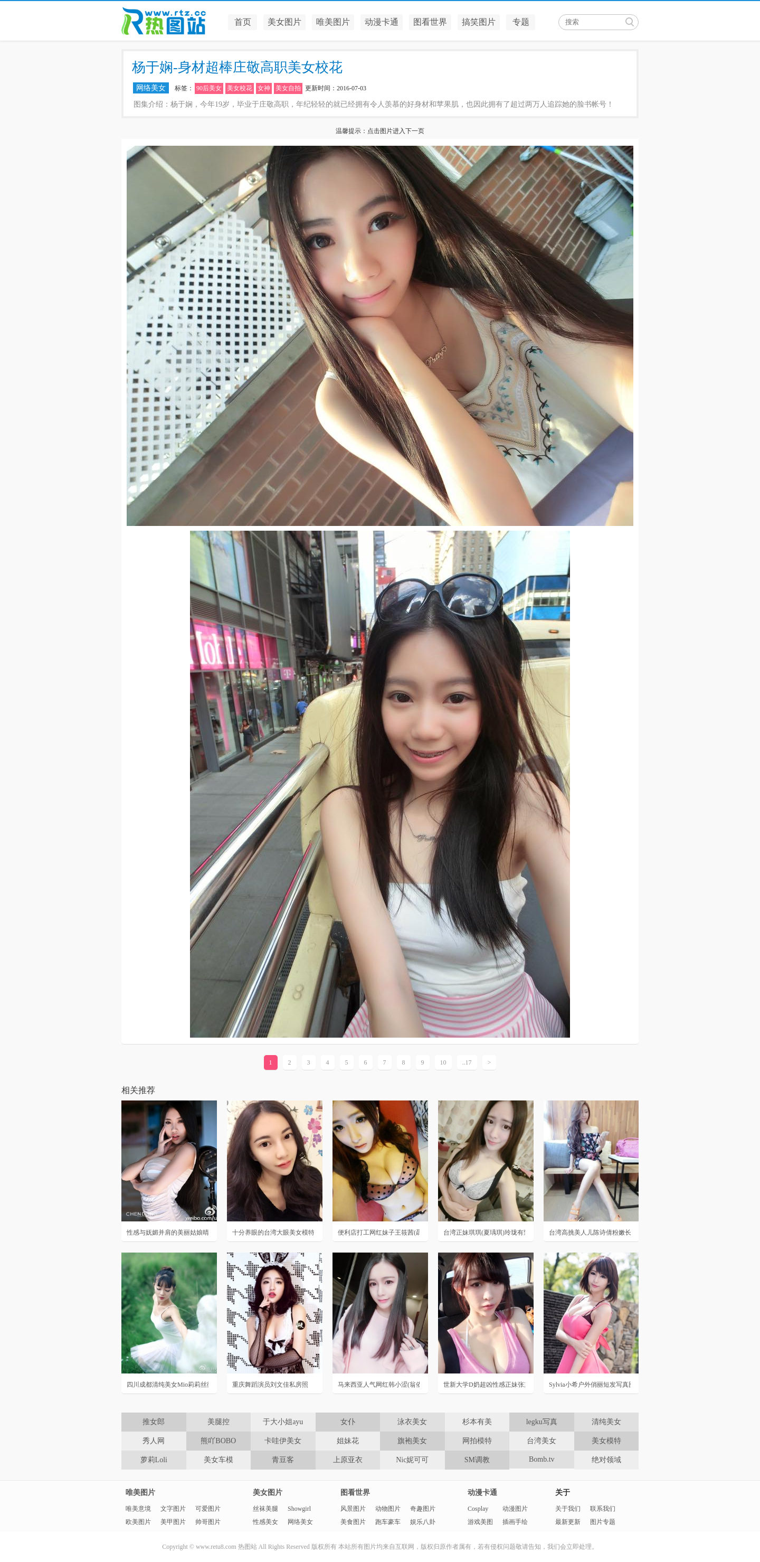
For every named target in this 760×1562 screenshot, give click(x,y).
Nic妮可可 (412, 1460)
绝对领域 (606, 1460)
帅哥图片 (208, 1522)
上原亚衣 (348, 1460)
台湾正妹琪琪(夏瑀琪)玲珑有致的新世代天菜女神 (484, 1232)
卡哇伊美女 (282, 1441)
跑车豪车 (388, 1522)
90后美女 (209, 88)
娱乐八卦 (422, 1522)
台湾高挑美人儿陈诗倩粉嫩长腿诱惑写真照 (590, 1232)
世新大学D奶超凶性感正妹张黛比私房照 (484, 1384)
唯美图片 (333, 21)
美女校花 (239, 88)
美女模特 (606, 1441)
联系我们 (602, 1508)
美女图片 (284, 21)
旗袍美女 (412, 1441)
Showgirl (299, 1508)
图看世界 (430, 21)
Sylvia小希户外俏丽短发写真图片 (590, 1384)
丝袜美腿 (265, 1508)
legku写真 (541, 1422)
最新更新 (568, 1522)
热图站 (171, 21)
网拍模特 (477, 1441)
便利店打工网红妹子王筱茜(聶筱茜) (379, 1232)
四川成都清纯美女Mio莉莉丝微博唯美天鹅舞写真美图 (167, 1384)
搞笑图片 (479, 21)
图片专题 (602, 1522)
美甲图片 (173, 1522)
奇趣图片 (422, 1508)
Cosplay (478, 1508)
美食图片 (353, 1522)
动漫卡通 (381, 21)
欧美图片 (138, 1522)
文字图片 (173, 1508)
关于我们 (568, 1508)
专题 (520, 21)
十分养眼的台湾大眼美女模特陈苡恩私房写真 (273, 1232)
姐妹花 (348, 1441)
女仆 (347, 1422)
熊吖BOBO (218, 1441)
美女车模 (218, 1460)
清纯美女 (606, 1422)
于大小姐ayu (283, 1422)
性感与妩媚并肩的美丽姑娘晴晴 (167, 1232)
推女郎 (153, 1422)
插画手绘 (515, 1522)
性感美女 (265, 1522)
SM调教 (477, 1460)
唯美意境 (138, 1508)
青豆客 (283, 1460)
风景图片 (353, 1508)
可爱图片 (208, 1508)
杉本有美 (477, 1422)
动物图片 (388, 1508)
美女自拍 (288, 88)
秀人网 (153, 1441)
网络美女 (151, 88)
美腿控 (218, 1422)
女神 (264, 88)
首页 (242, 21)
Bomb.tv (542, 1459)
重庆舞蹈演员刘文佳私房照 (270, 1384)
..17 (467, 1062)
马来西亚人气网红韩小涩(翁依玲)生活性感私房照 (379, 1384)
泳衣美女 (412, 1422)
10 (443, 1062)
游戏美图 (480, 1522)
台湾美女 (541, 1441)
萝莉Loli (153, 1460)
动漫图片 (515, 1508)
